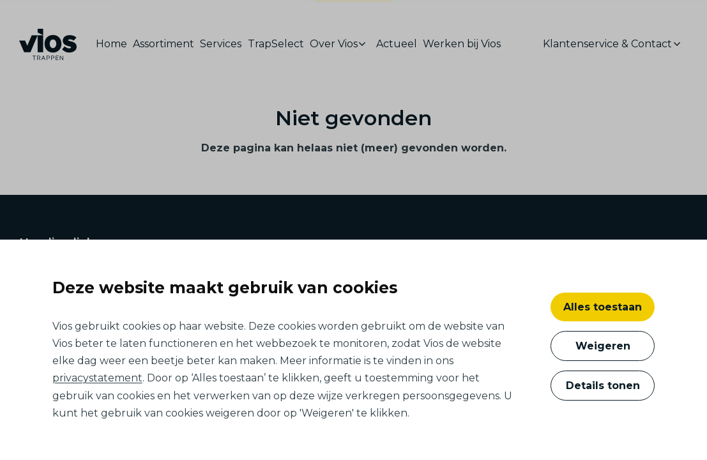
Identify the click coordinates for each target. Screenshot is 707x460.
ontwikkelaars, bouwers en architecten (210, 14)
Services (220, 48)
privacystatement (97, 378)
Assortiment (163, 48)
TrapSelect (276, 48)
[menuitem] (113, 48)
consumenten (353, 15)
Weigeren (602, 346)
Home (111, 48)
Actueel (396, 48)
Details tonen (603, 385)
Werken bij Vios (462, 48)
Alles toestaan (602, 307)
